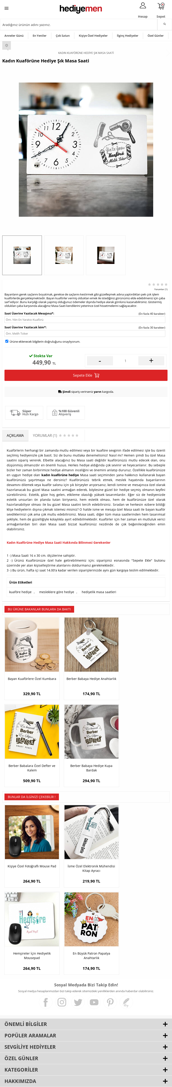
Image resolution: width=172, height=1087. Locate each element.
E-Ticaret (72, 1081)
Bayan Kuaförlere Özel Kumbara (30, 677)
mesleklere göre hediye (56, 592)
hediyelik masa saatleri (99, 592)
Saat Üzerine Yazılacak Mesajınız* (28, 313)
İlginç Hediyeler (127, 36)
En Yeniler (40, 36)
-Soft (62, 1081)
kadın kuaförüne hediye (60, 475)
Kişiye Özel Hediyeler (93, 36)
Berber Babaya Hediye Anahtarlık (86, 677)
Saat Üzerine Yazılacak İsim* (25, 327)
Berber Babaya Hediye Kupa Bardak (30, 760)
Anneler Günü (14, 36)
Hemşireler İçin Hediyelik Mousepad (142, 857)
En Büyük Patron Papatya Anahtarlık (30, 941)
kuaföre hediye (20, 592)
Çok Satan (63, 36)
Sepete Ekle (86, 375)
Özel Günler (156, 36)
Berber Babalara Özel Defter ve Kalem (141, 677)
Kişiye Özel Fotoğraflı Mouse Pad (30, 857)
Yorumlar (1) (161, 289)
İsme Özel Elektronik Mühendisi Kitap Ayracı (86, 857)
